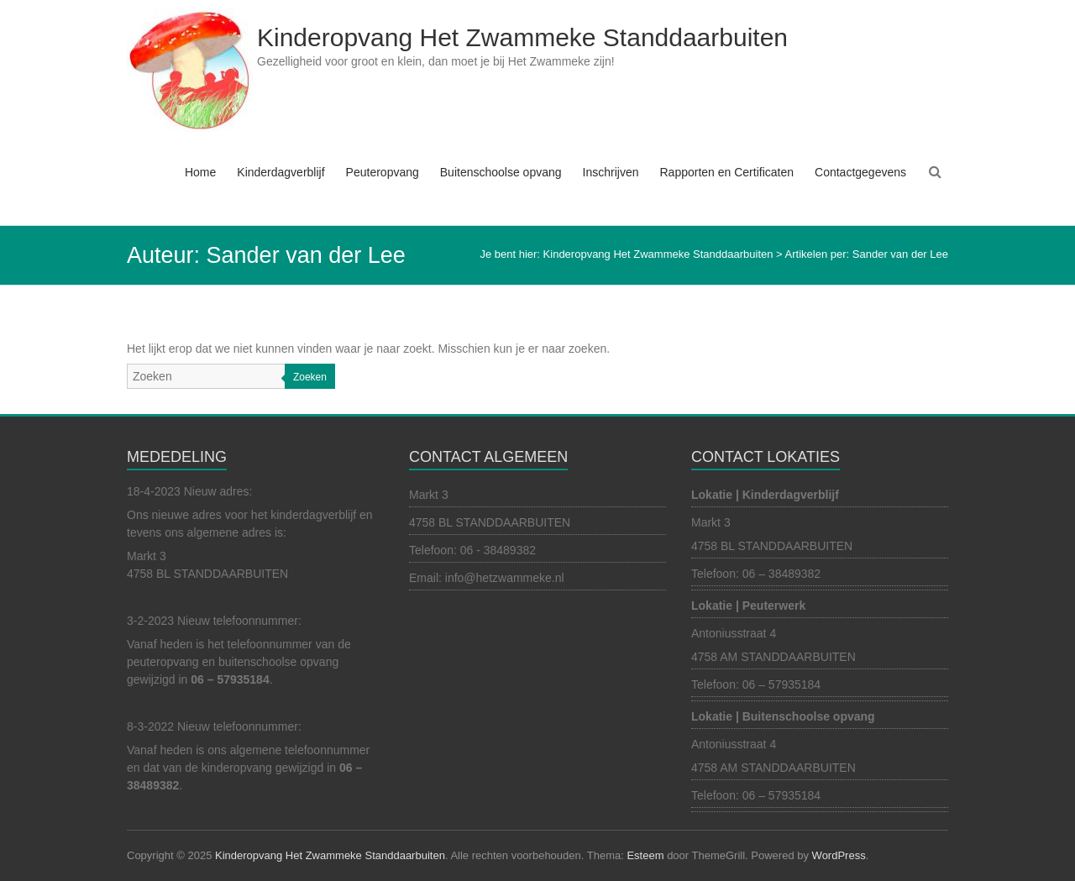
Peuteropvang (382, 172)
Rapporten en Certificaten (726, 172)
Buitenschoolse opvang (501, 172)
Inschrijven (611, 172)
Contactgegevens (860, 172)
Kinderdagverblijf (280, 172)
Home (200, 172)
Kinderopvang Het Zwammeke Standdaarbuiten (522, 37)
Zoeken (310, 377)
